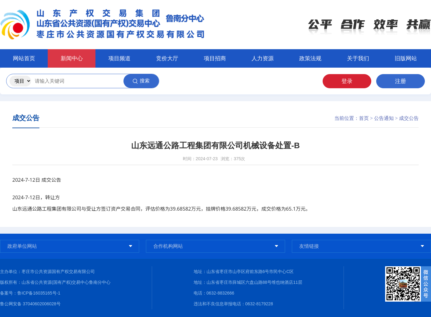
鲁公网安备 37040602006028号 (30, 303)
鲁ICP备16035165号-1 (38, 293)
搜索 (141, 81)
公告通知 (384, 118)
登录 (346, 81)
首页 (364, 118)
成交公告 (409, 118)
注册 (400, 81)
